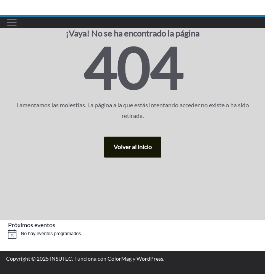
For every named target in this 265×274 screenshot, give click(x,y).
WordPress (150, 258)
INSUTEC (61, 258)
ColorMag (120, 258)
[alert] (132, 234)
